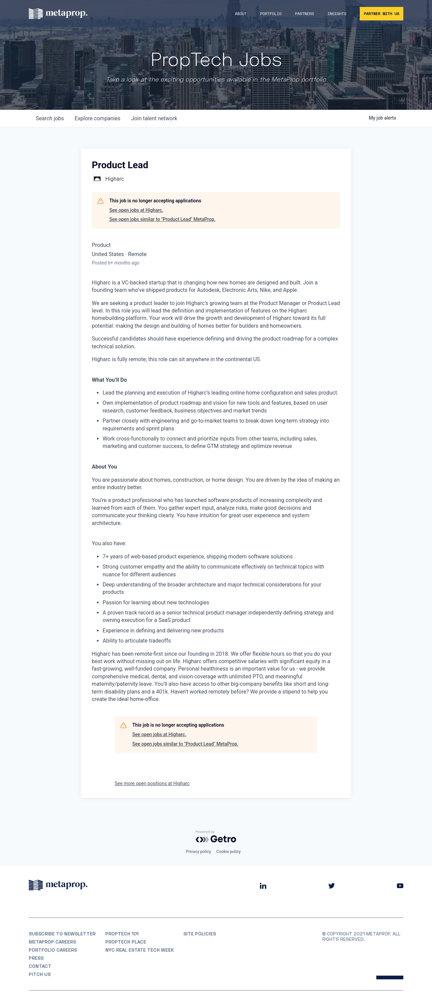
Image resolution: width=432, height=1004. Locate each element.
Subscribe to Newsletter (62, 933)
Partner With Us (381, 14)
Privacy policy (198, 851)
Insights (336, 14)
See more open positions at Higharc (152, 783)
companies (97, 118)
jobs (50, 118)
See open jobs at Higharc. (136, 210)
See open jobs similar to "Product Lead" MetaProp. (162, 219)
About (241, 14)
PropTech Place (125, 942)
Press (36, 958)
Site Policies (199, 933)
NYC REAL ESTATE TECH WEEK (139, 950)
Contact (40, 966)
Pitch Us (40, 974)
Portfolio (270, 14)
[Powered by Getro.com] (216, 836)
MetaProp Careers (52, 942)
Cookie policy (228, 851)
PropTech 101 (122, 933)
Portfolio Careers (53, 950)
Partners (304, 14)
